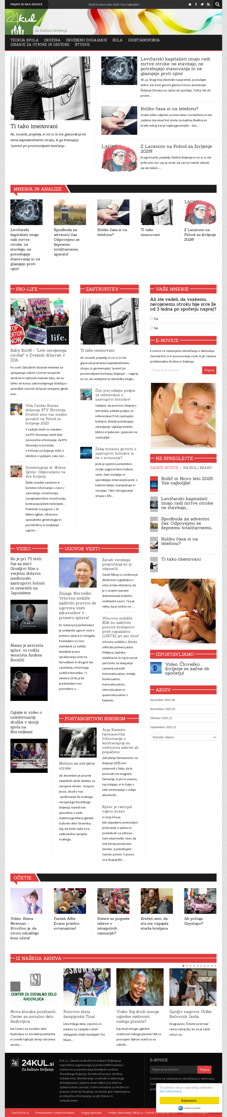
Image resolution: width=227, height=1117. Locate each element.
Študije (82, 44)
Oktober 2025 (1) (161, 718)
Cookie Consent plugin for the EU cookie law (189, 1108)
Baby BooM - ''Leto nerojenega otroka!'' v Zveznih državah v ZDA (38, 355)
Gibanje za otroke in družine (39, 44)
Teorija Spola (24, 40)
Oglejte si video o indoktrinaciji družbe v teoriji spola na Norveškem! (26, 722)
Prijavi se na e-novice (26, 4)
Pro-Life (26, 289)
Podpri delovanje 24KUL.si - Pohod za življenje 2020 (142, 1113)
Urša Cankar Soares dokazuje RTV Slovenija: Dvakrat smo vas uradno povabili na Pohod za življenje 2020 (46, 414)
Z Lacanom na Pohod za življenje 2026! (176, 149)
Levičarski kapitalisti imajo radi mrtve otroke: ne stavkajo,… (187, 503)
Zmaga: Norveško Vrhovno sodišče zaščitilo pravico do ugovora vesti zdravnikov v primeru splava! (77, 605)
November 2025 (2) (162, 709)
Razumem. (189, 1100)
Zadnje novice (164, 467)
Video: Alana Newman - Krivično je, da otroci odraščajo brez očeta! (24, 928)
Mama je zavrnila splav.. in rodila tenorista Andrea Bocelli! (26, 652)
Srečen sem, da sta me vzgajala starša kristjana (154, 923)
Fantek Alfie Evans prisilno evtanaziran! (67, 923)
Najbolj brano (197, 467)
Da (154, 318)
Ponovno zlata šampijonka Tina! (79, 1014)
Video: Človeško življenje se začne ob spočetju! (187, 668)
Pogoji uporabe (91, 1113)
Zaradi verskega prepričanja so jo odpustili (117, 564)
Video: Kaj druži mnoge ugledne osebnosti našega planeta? (137, 1016)
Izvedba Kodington (196, 1113)
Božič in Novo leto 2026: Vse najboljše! (122, 4)
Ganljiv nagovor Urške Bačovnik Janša (190, 1014)
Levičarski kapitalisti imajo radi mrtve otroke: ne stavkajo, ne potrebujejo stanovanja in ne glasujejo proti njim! (175, 66)
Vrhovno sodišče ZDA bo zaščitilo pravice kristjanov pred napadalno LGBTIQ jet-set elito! (120, 627)
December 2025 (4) (162, 700)
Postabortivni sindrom (95, 718)
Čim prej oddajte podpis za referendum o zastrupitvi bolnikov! (115, 394)
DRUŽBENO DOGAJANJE (86, 40)
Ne (154, 328)
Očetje (22, 877)
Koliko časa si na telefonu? (169, 108)
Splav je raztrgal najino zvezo (117, 808)
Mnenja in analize (38, 189)
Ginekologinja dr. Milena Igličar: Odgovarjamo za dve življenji (45, 471)
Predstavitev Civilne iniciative (54, 1113)
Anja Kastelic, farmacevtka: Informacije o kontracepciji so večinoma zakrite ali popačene (120, 740)
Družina (52, 40)
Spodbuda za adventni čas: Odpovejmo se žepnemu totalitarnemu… (187, 523)
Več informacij (170, 1091)
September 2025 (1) (163, 727)
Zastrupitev (102, 289)
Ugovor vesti (82, 548)
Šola (118, 40)
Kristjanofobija (144, 40)
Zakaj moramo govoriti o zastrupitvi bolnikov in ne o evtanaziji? (115, 453)
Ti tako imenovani (34, 126)
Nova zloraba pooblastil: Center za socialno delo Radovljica (33, 1016)
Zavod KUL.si (20, 1113)
